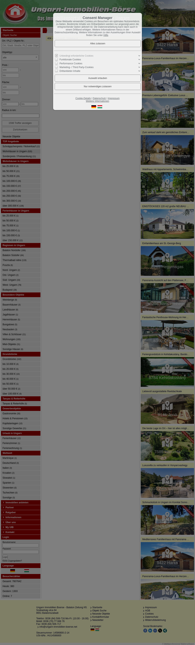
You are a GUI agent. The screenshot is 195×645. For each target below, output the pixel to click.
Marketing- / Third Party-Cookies (77, 67)
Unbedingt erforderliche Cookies (76, 55)
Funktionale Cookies (70, 59)
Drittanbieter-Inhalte (70, 71)
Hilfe (105, 35)
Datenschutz (99, 98)
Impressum (113, 98)
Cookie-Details (83, 98)
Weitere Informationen (97, 101)
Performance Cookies (71, 63)
